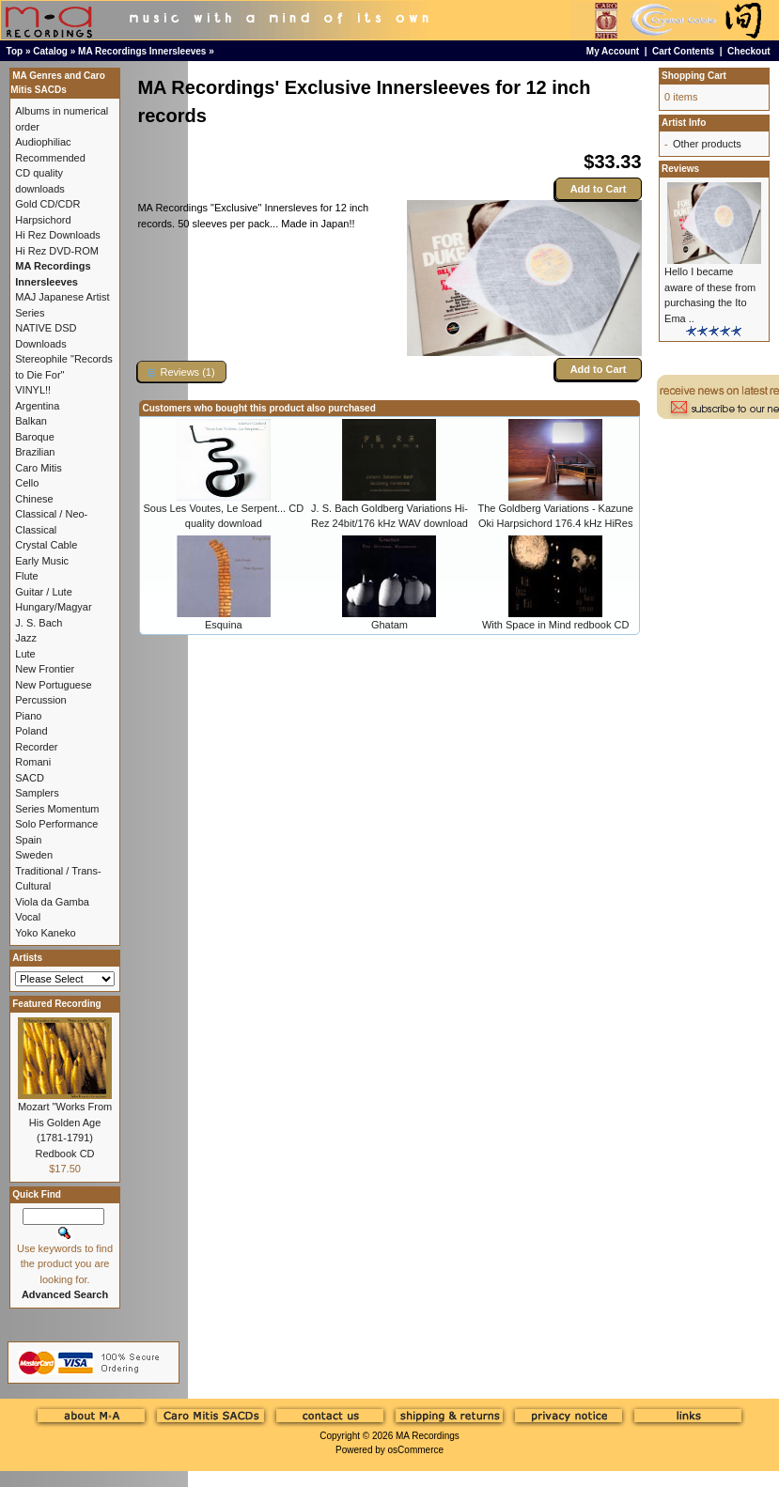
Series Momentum (57, 808)
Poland (31, 730)
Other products (707, 143)
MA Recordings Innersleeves (142, 51)
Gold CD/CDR (47, 203)
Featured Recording (56, 1004)
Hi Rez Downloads (57, 234)
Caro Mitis (38, 467)
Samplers (36, 792)
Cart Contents (683, 51)
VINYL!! (33, 389)
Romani (33, 761)
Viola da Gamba (52, 901)
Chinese (34, 498)
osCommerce (416, 1450)
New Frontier (44, 668)
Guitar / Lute (43, 591)
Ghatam (389, 624)
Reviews (680, 168)
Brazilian (35, 451)
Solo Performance (56, 823)
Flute (26, 575)
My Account (612, 51)
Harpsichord (42, 219)
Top (15, 51)
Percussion (40, 699)
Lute (25, 653)
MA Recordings (428, 1436)
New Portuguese (53, 684)
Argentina (37, 405)
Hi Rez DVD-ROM (57, 250)
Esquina (223, 624)
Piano (28, 715)
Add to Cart (598, 188)
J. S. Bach (38, 622)
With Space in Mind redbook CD (556, 624)
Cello (27, 482)
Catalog (50, 51)
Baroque (35, 436)
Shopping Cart (694, 75)
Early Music (42, 560)
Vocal (27, 916)
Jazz (26, 637)
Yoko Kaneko (45, 932)
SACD (29, 777)
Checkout (749, 51)
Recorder (36, 746)
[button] (181, 371)
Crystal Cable (46, 544)
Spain (28, 839)
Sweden (34, 854)
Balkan (31, 420)
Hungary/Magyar (53, 606)
